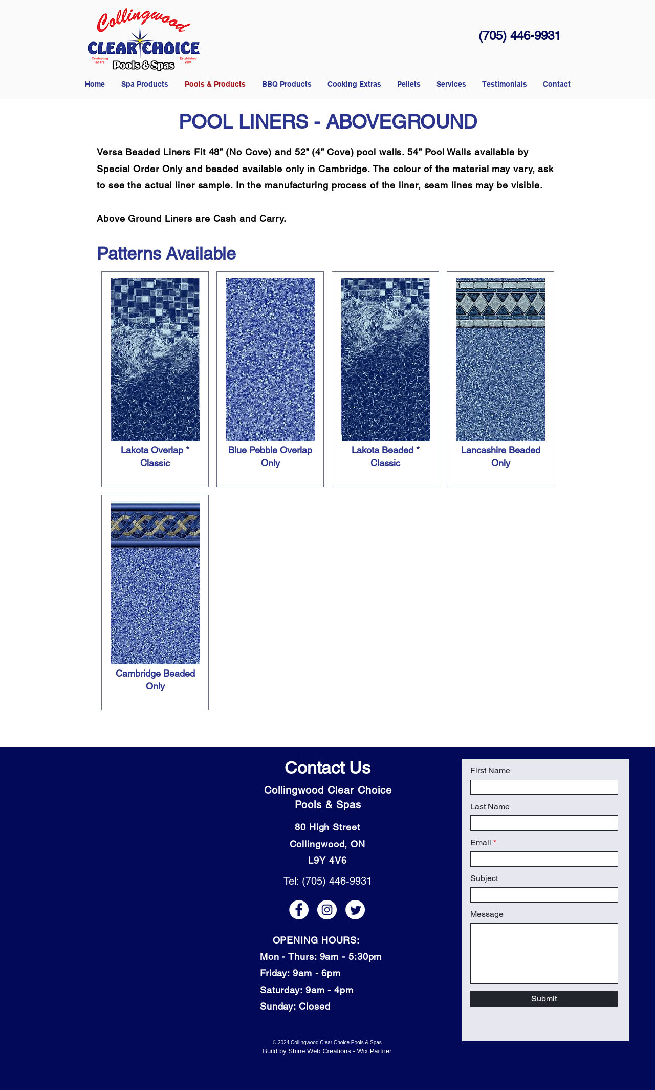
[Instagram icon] (327, 909)
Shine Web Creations (319, 1051)
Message (487, 914)
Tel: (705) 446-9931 (327, 881)
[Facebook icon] (299, 909)
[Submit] (544, 999)
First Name (490, 771)
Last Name (490, 807)
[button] (408, 84)
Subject (484, 878)
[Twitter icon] (355, 909)
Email (480, 843)
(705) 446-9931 (519, 36)
